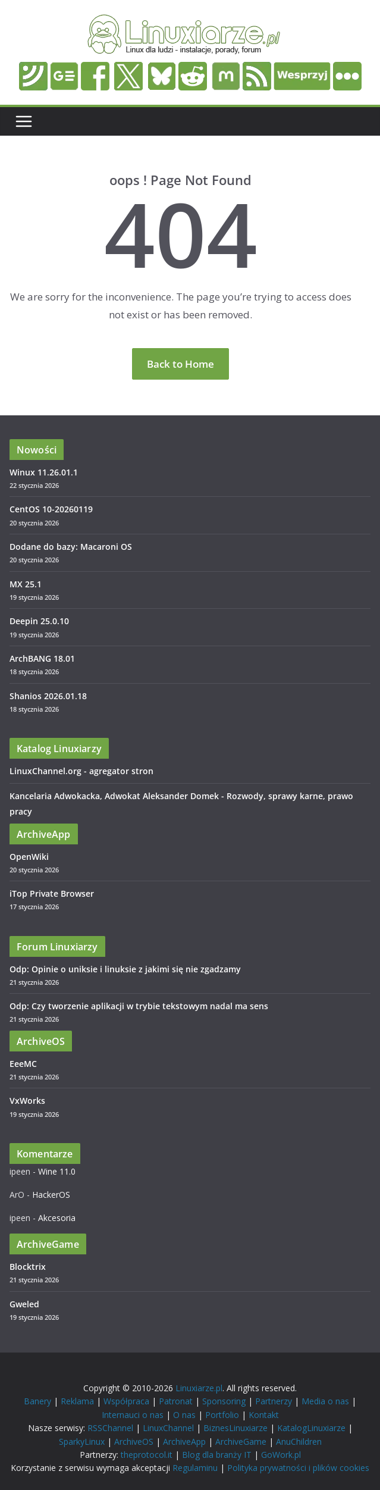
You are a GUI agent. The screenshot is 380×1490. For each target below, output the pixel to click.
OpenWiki (29, 856)
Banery (37, 1401)
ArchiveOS (133, 1441)
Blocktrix (28, 1266)
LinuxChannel (168, 1427)
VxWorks (27, 1100)
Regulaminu (195, 1467)
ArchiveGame (240, 1441)
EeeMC (23, 1063)
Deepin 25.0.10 (39, 621)
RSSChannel (110, 1427)
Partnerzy (273, 1401)
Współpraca (126, 1401)
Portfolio (222, 1414)
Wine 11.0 (57, 1171)
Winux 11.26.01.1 (44, 472)
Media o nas (325, 1401)
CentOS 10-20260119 (51, 509)
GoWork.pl (281, 1454)
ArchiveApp (184, 1441)
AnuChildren (299, 1441)
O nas (184, 1414)
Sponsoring (224, 1401)
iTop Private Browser (52, 893)
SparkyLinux (82, 1441)
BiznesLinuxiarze (235, 1427)
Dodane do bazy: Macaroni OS (71, 546)
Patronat (176, 1401)
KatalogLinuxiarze (311, 1427)
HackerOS (51, 1194)
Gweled (24, 1304)
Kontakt (264, 1414)
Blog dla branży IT (217, 1454)
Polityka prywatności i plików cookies (298, 1467)
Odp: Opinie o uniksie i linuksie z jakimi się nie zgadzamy (125, 969)
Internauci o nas (133, 1414)
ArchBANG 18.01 (42, 658)
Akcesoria (57, 1217)
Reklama (77, 1401)
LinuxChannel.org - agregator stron (81, 771)
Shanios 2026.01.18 (48, 696)
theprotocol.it (146, 1454)
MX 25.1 (26, 584)
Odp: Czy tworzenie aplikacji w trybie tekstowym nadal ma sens (139, 1006)
